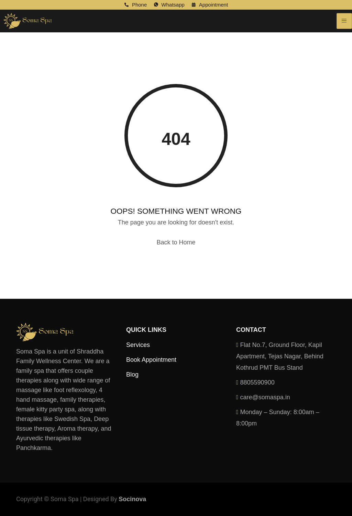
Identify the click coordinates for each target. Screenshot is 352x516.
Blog (132, 374)
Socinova (132, 499)
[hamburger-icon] (344, 21)
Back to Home (175, 242)
